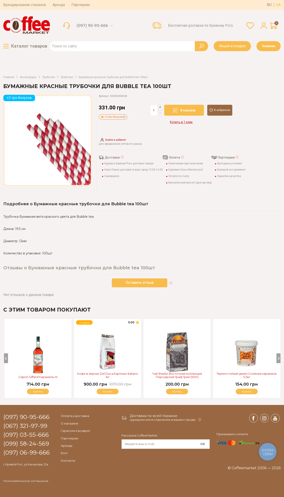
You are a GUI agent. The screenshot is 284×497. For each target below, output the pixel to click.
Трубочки (48, 77)
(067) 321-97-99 (25, 426)
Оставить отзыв (140, 282)
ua (278, 5)
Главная (8, 77)
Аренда (59, 5)
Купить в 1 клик (181, 122)
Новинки (268, 46)
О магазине (69, 423)
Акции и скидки (232, 46)
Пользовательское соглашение (25, 481)
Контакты (68, 460)
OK (202, 444)
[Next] (278, 358)
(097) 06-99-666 (26, 452)
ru (269, 5)
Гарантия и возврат (75, 431)
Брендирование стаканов (24, 5)
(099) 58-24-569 (26, 444)
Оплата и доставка (75, 416)
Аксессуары (28, 77)
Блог (64, 453)
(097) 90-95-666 (92, 25)
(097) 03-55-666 (26, 435)
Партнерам (80, 5)
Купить (246, 391)
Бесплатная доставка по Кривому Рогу (200, 26)
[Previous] (6, 358)
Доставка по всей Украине (153, 416)
